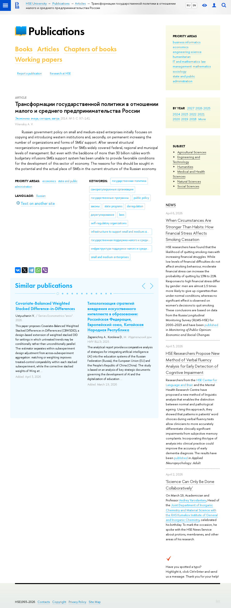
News (171, 205)
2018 (192, 119)
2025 (206, 108)
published (211, 325)
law (203, 61)
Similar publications (43, 285)
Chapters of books (90, 49)
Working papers (38, 59)
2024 (176, 114)
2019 (184, 119)
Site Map (95, 602)
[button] (57, 293)
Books (23, 49)
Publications (56, 31)
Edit (218, 601)
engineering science (187, 52)
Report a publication (29, 73)
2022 (192, 114)
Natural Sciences (189, 181)
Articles (48, 49)
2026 (198, 108)
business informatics (186, 42)
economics (180, 47)
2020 (176, 119)
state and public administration (184, 78)
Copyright (59, 602)
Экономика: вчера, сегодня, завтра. (38, 118)
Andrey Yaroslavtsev (192, 500)
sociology (179, 71)
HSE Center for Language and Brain (191, 382)
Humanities (185, 166)
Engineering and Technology (186, 159)
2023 (184, 114)
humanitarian (182, 56)
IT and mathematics (186, 61)
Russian (41, 196)
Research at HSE (60, 73)
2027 (190, 108)
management (182, 66)
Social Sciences (188, 186)
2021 (201, 114)
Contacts (43, 602)
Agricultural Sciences (191, 152)
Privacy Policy (77, 602)
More (202, 119)
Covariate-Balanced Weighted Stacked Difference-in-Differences (45, 306)
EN (194, 5)
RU (188, 5)
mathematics (202, 66)
